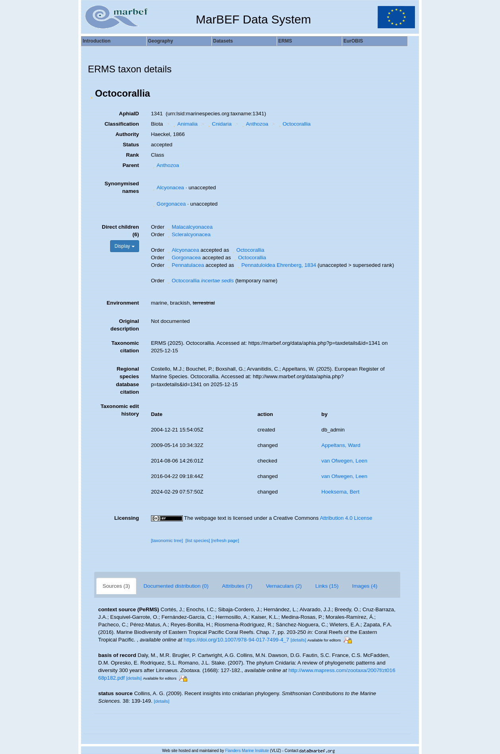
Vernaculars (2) (284, 586)
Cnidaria (219, 124)
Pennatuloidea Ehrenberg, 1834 (276, 265)
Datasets (223, 41)
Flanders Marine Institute (247, 750)
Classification (122, 124)
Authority (127, 134)
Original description (124, 325)
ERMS (285, 41)
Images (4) (365, 586)
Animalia (185, 124)
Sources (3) (116, 586)
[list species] (198, 540)
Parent (130, 165)
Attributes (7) (237, 586)
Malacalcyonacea (189, 227)
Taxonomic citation (125, 347)
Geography (160, 41)
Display (124, 246)
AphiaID (129, 114)
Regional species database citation (127, 380)
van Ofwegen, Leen (345, 461)
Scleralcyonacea (188, 234)
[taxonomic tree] (167, 540)
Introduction (96, 41)
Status (131, 145)
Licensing (126, 518)
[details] (298, 639)
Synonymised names (122, 187)
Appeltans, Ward (341, 445)
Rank (132, 155)
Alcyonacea (167, 187)
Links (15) (327, 586)
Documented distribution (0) (176, 586)
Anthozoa (254, 124)
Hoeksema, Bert (341, 492)
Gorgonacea (168, 204)
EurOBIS (353, 41)
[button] (91, 93)
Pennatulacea (185, 265)
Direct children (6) (120, 230)
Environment (123, 303)
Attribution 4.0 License (346, 518)
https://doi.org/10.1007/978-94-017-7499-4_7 (236, 640)
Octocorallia (294, 124)
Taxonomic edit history (120, 410)
